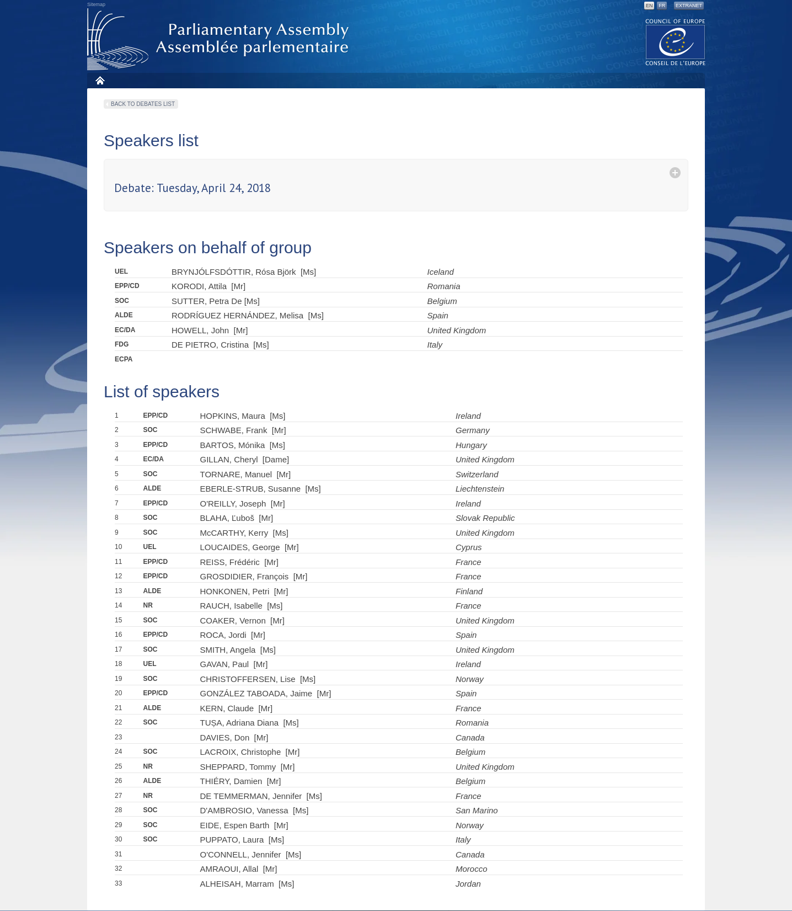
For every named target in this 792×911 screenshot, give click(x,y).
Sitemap (96, 4)
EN (649, 5)
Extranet (689, 5)
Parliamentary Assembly (220, 39)
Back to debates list (143, 104)
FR (662, 5)
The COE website (675, 41)
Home (99, 80)
